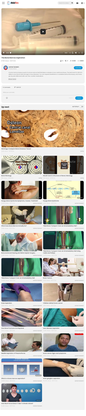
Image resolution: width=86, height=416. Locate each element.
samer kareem (14, 67)
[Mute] (76, 53)
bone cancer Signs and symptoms (54, 353)
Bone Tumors (47, 278)
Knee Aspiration (6, 303)
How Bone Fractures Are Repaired (12, 328)
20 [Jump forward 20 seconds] (72, 52)
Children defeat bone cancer (53, 303)
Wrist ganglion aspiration (51, 378)
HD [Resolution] (79, 52)
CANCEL (71, 98)
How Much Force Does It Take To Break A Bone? (17, 403)
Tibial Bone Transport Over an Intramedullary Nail (18, 278)
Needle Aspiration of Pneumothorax (13, 353)
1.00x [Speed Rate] (70, 52)
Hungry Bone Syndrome (51, 201)
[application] (43, 31)
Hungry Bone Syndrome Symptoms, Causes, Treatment (19, 201)
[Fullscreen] (82, 53)
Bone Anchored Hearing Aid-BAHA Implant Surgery (18, 253)
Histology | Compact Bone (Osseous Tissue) (16, 149)
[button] (82, 3)
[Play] (4, 53)
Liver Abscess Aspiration (51, 328)
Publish (79, 98)
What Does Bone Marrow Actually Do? (14, 226)
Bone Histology (6, 176)
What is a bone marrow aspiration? (13, 378)
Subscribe (78, 67)
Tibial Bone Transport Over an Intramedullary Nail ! (60, 226)
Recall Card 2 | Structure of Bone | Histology (57, 176)
